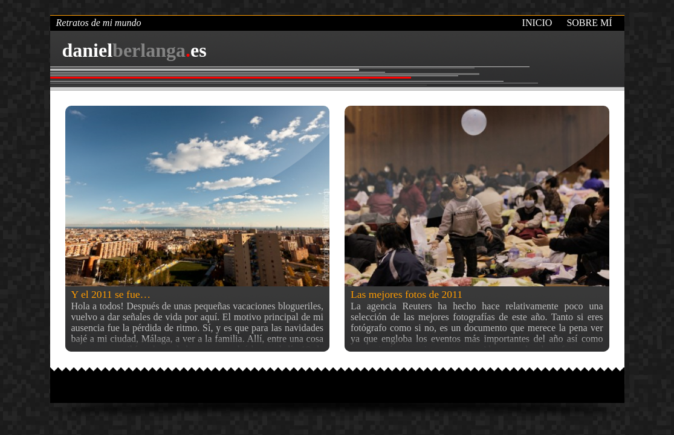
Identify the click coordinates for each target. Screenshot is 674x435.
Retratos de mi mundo (98, 23)
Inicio (537, 23)
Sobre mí (589, 23)
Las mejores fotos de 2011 (406, 294)
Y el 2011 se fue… (111, 294)
